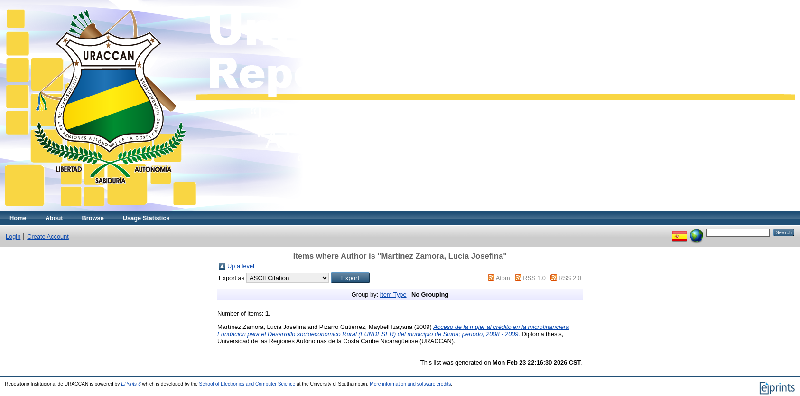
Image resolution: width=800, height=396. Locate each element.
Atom (503, 277)
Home (18, 218)
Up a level (240, 266)
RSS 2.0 (569, 277)
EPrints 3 (131, 383)
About (54, 218)
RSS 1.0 (534, 277)
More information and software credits (410, 383)
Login (13, 236)
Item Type (393, 294)
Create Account (48, 236)
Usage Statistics (146, 218)
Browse (93, 218)
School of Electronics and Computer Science (247, 383)
